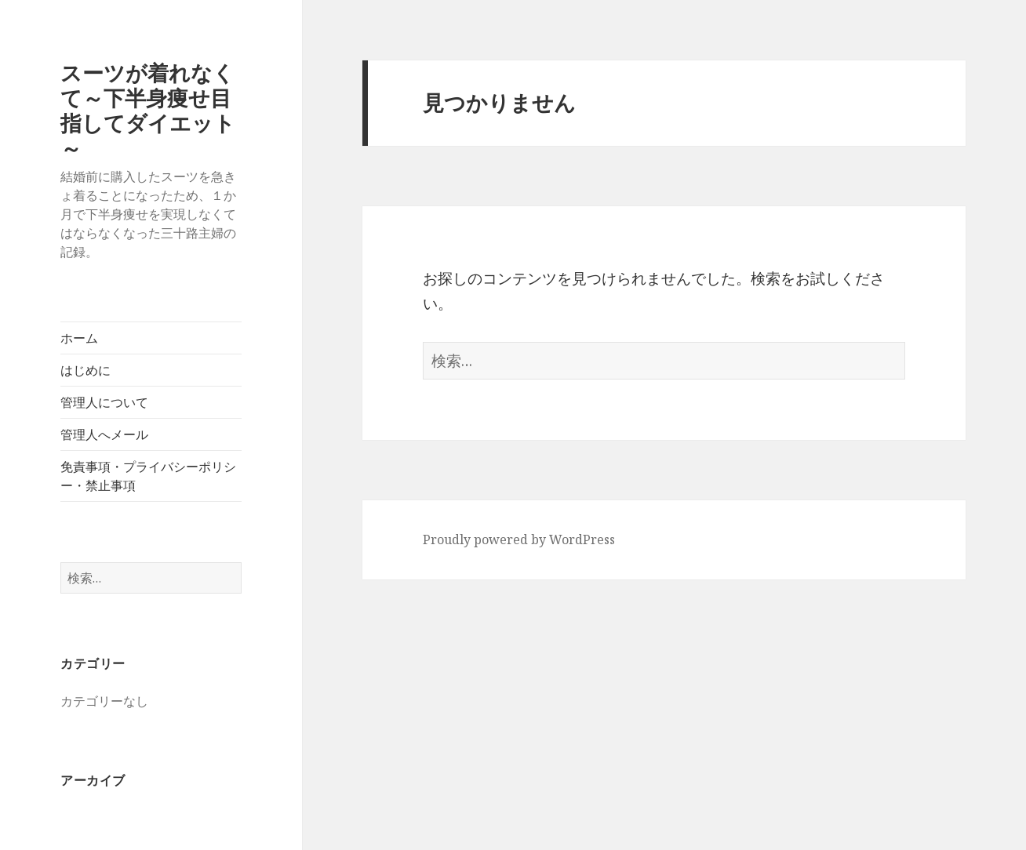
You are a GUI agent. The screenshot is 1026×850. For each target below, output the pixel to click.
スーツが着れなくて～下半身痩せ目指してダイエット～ (147, 110)
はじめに (85, 370)
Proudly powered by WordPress (519, 539)
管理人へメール (104, 434)
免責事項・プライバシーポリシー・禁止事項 (148, 476)
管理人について (104, 402)
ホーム (79, 338)
